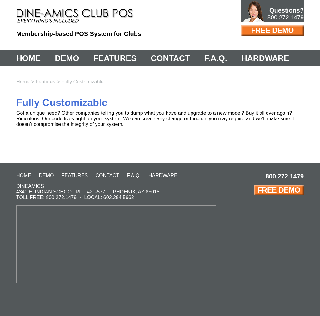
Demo (67, 58)
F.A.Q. (215, 58)
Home (28, 58)
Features (115, 58)
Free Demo (272, 30)
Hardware (265, 58)
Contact (170, 58)
